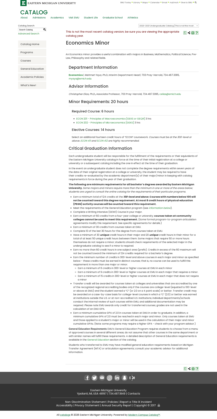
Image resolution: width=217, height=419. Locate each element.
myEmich (174, 2)
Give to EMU (186, 2)
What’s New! (28, 85)
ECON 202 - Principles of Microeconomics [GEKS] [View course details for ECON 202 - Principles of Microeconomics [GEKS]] (105, 122)
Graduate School (113, 17)
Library (136, 2)
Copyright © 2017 (145, 405)
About (24, 17)
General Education (32, 69)
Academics (57, 17)
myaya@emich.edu (80, 78)
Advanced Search (28, 33)
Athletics (132, 17)
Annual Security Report (117, 405)
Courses (25, 60)
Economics (76, 75)
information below (160, 208)
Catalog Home (29, 44)
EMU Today (125, 2)
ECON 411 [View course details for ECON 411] (85, 140)
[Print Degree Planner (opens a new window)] (185, 32)
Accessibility (64, 405)
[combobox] (168, 26)
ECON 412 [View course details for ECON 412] (102, 140)
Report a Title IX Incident (136, 402)
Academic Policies (32, 77)
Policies (113, 402)
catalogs (65, 415)
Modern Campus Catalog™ (144, 415)
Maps (145, 2)
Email (164, 2)
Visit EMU (74, 17)
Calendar (155, 2)
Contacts (134, 393)
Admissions (39, 17)
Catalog (34, 12)
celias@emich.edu (170, 94)
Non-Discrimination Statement (85, 402)
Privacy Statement (87, 405)
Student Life (91, 17)
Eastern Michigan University (108, 390)
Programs (26, 52)
